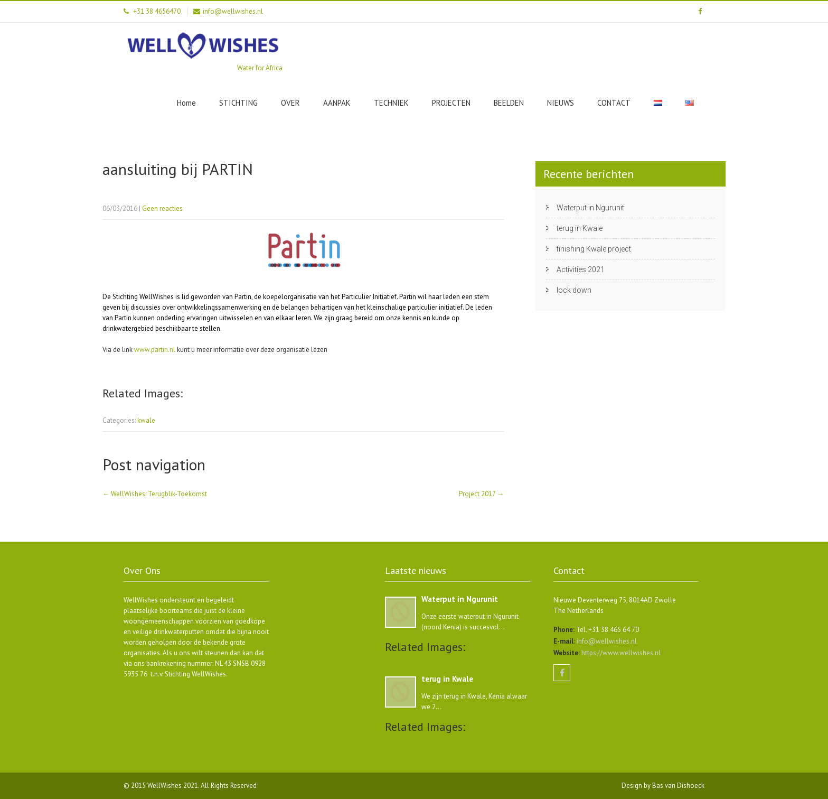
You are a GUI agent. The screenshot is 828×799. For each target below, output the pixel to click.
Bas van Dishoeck (678, 785)
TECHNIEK (391, 103)
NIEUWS (560, 103)
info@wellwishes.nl (606, 641)
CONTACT (614, 103)
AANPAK (337, 103)
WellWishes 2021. (174, 785)
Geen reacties (162, 208)
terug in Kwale (580, 228)
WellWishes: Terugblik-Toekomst (154, 493)
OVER (290, 103)
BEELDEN (509, 103)
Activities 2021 (581, 269)
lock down (574, 290)
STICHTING (238, 103)
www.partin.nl (154, 349)
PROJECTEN (451, 103)
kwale (146, 420)
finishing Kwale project (594, 249)
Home (186, 103)
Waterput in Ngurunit (590, 207)
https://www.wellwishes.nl (620, 652)
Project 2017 (481, 493)
